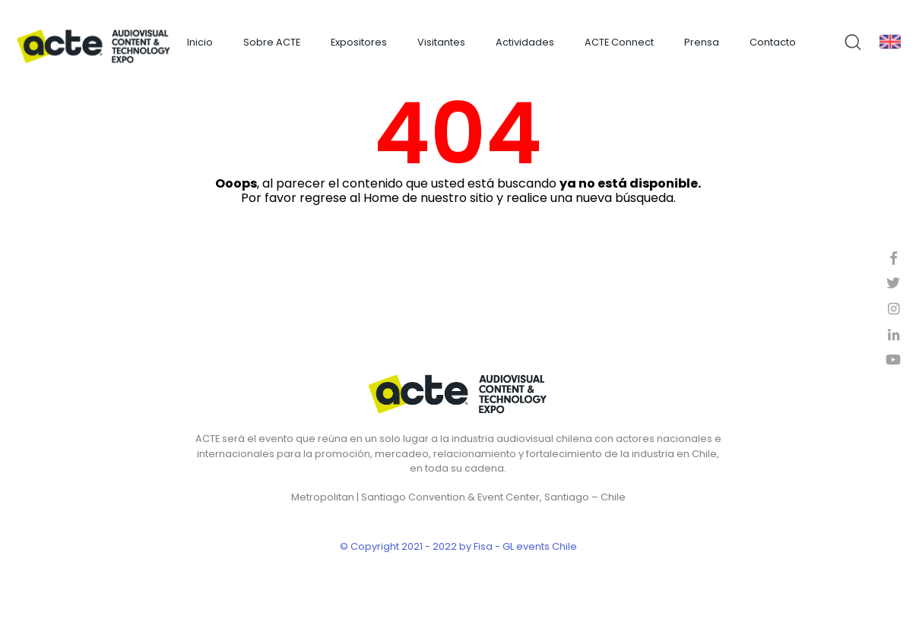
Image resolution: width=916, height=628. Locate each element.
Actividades (525, 42)
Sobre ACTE (271, 42)
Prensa (701, 42)
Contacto (773, 42)
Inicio (200, 42)
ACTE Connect (619, 42)
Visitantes (441, 42)
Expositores (359, 42)
